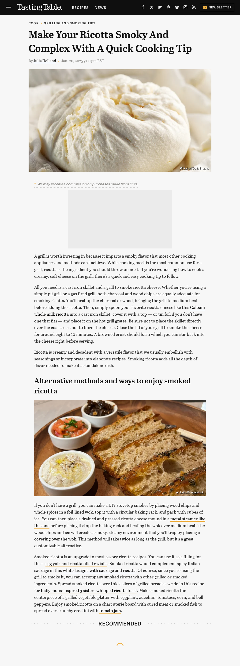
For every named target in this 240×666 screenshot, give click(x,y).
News (100, 7)
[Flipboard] (160, 8)
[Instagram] (185, 8)
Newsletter (217, 7)
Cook (34, 23)
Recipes (80, 7)
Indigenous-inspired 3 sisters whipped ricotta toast (89, 590)
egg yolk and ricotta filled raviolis (76, 563)
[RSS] (193, 8)
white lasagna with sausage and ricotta (99, 570)
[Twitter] (151, 8)
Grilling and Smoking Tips (69, 23)
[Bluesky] (177, 8)
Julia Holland (45, 60)
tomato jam (110, 610)
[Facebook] (143, 8)
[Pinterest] (168, 8)
